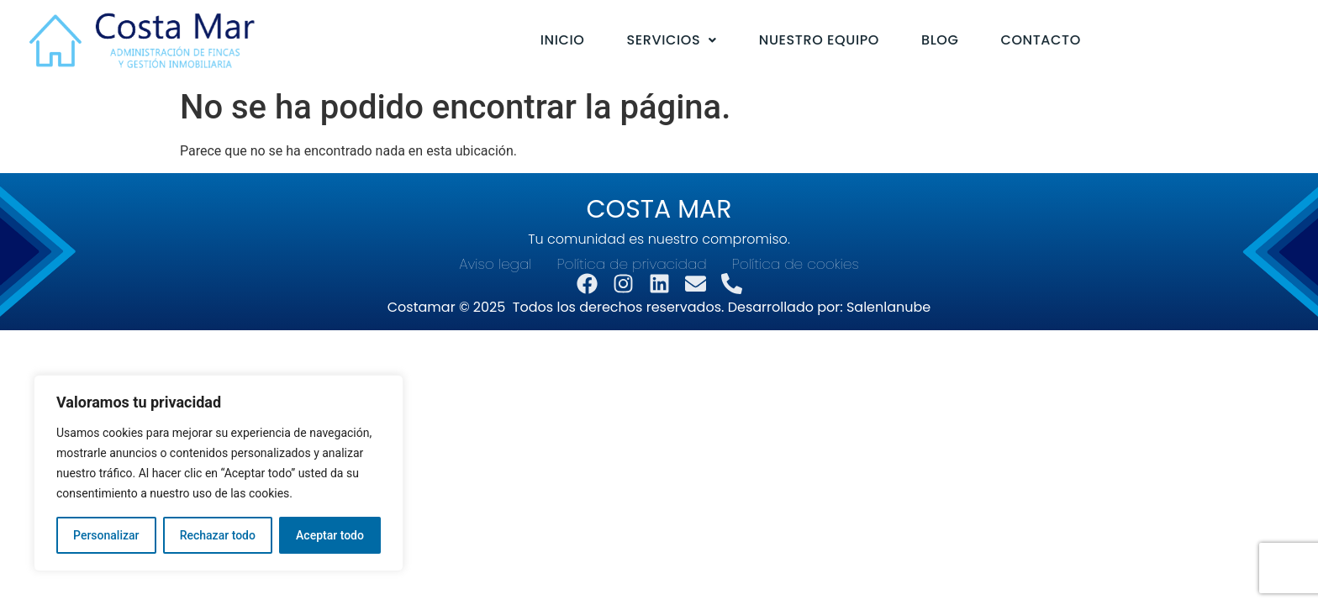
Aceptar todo (330, 535)
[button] (672, 40)
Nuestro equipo (819, 40)
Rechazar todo (218, 535)
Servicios (672, 40)
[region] (218, 473)
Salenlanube (888, 307)
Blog (940, 40)
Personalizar (106, 535)
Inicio (562, 40)
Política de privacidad (632, 264)
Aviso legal (495, 264)
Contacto (1040, 40)
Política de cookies (795, 264)
